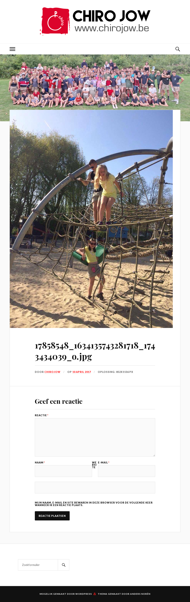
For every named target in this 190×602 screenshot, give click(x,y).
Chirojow (52, 371)
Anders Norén (140, 593)
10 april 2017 (81, 371)
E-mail (103, 462)
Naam (40, 462)
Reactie (41, 415)
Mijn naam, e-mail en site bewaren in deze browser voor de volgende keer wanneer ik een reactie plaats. (94, 503)
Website (94, 465)
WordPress (83, 593)
